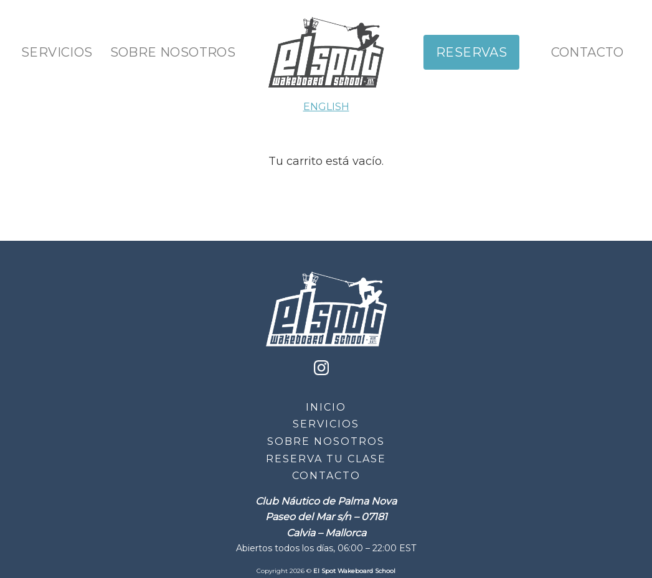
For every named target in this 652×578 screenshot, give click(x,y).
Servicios (57, 52)
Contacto (587, 52)
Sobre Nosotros (173, 52)
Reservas (471, 52)
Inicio (326, 407)
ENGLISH (326, 107)
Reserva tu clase (326, 459)
